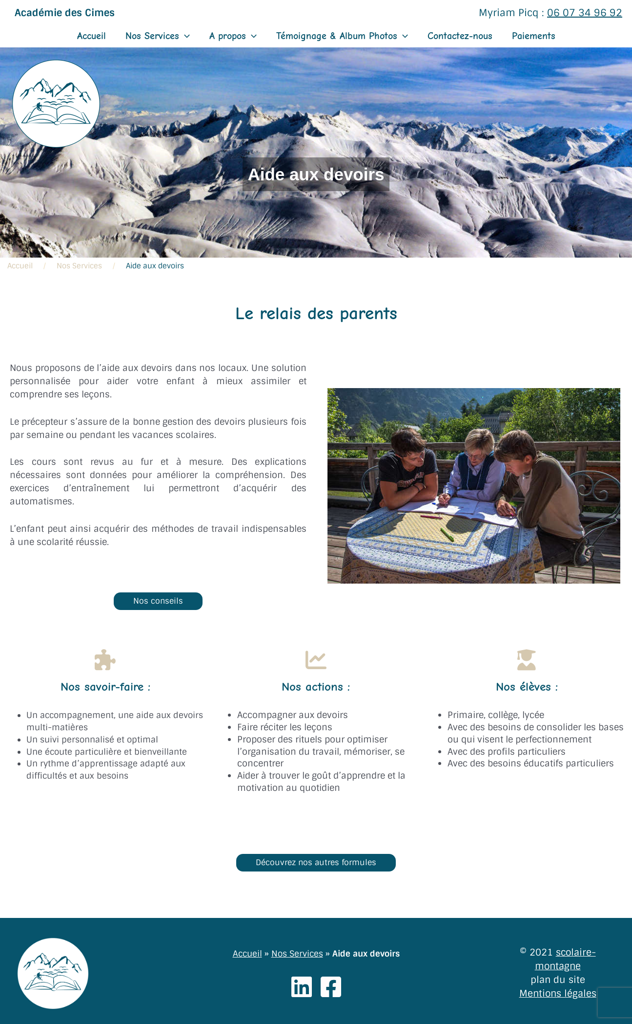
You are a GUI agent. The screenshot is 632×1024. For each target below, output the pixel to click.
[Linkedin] (301, 987)
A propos (233, 36)
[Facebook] (331, 987)
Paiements (533, 36)
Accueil (91, 36)
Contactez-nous (460, 36)
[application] (184, 36)
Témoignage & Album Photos (342, 36)
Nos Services (157, 36)
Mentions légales (557, 993)
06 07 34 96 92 (584, 12)
